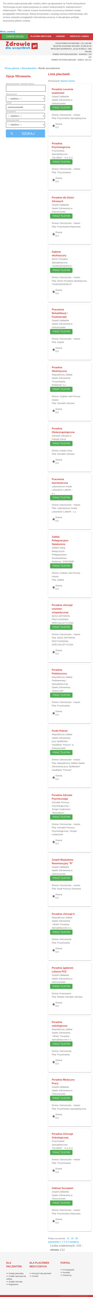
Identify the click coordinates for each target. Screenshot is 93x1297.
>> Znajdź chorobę (14, 1282)
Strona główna (12, 68)
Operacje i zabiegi (79, 36)
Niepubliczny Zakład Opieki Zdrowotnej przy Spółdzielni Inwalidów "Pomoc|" (68, 766)
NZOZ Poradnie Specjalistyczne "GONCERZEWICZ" (62, 262)
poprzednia (53, 1241)
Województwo (11, 94)
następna (74, 1241)
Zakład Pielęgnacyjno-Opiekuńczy (60, 540)
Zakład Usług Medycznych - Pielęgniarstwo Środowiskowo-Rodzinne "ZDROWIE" (63, 554)
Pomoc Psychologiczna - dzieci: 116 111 (71, 60)
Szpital (60, 342)
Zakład (60, 579)
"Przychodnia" (64, 172)
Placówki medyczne (40, 36)
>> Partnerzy (66, 1275)
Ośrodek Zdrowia (65, 403)
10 (68, 1238)
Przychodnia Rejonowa (68, 226)
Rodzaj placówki (12, 120)
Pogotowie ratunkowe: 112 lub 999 (73, 43)
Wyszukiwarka (28, 68)
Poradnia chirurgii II (63, 914)
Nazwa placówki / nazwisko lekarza (20, 84)
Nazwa (64, 81)
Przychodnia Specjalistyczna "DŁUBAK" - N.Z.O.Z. (62, 154)
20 (72, 1238)
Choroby (60, 36)
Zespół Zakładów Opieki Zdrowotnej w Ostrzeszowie (62, 100)
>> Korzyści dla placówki (40, 1273)
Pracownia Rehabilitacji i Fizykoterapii (60, 313)
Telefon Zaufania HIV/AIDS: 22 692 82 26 (72, 46)
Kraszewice (65, 993)
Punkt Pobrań (60, 731)
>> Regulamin (12, 1284)
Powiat (8, 103)
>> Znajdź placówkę (14, 1273)
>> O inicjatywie (67, 1270)
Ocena (71, 81)
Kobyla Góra (65, 450)
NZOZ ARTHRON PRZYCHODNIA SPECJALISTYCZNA (62, 619)
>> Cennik (34, 1276)
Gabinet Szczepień (62, 1188)
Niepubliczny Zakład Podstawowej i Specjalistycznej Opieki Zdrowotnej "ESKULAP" (62, 684)
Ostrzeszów (65, 939)
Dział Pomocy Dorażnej (69, 888)
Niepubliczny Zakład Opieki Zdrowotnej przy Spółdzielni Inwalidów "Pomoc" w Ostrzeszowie (62, 741)
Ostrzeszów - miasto (69, 114)
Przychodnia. (63, 705)
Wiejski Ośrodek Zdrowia (69, 996)
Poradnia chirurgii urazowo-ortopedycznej (62, 609)
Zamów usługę (15, 36)
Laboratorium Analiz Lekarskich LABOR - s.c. (62, 490)
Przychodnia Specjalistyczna (71, 118)
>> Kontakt (65, 1272)
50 (76, 1238)
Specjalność (11, 111)
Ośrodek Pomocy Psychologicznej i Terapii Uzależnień (64, 831)
